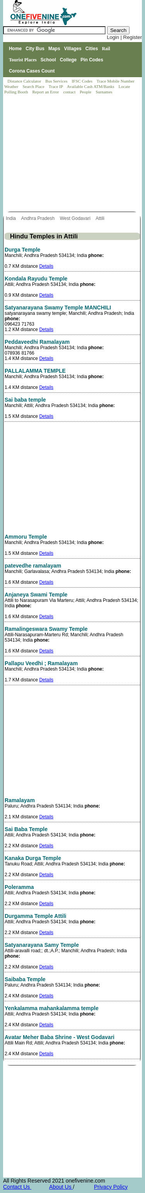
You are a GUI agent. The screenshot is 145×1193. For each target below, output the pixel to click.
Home (15, 48)
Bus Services (56, 81)
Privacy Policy (111, 1187)
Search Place (33, 86)
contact (70, 92)
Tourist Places (23, 60)
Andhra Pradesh (38, 218)
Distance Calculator (24, 81)
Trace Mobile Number (116, 81)
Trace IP (56, 86)
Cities (91, 48)
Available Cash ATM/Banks (91, 86)
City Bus (35, 48)
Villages (73, 48)
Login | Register (124, 37)
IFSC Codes (82, 81)
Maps (54, 48)
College (68, 60)
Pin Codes (91, 60)
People (86, 92)
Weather (11, 86)
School (48, 60)
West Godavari (76, 218)
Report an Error (46, 92)
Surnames (104, 92)
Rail (106, 48)
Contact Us (17, 1187)
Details (46, 266)
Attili (101, 218)
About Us (61, 1187)
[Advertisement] (73, 154)
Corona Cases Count (32, 71)
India (11, 218)
